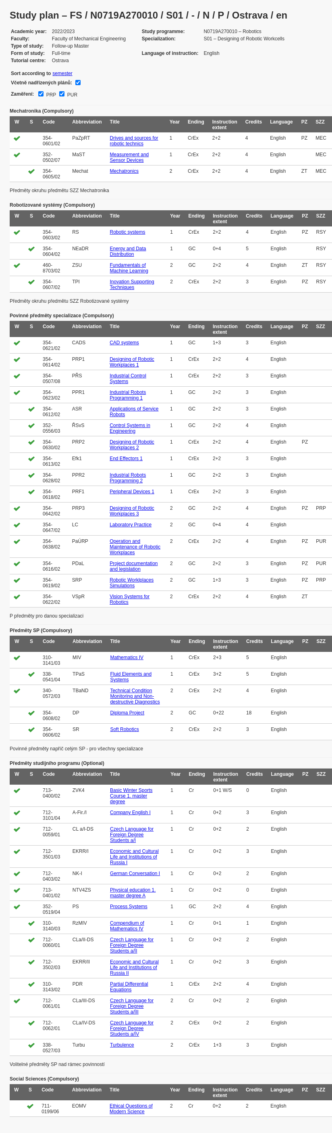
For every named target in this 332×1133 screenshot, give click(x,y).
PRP (50, 95)
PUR (71, 95)
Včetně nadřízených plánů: (41, 83)
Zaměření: (22, 94)
